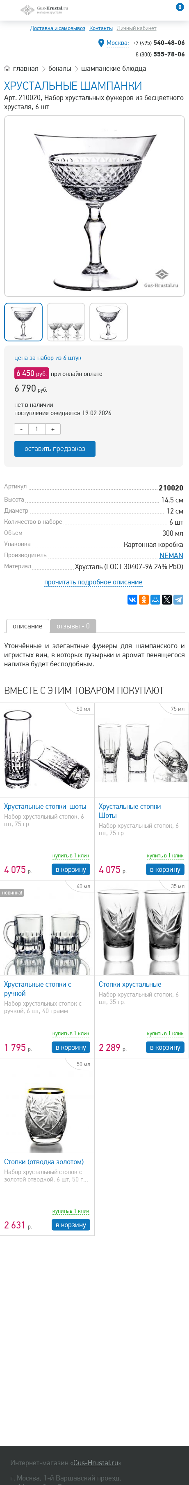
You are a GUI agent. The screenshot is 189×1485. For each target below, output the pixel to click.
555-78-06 (160, 54)
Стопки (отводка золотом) (44, 1161)
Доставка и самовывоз (57, 28)
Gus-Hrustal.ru (95, 1462)
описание (28, 625)
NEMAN (171, 555)
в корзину (71, 869)
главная (26, 68)
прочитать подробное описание (93, 581)
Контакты (101, 28)
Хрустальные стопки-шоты (45, 806)
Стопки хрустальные (130, 984)
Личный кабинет (137, 28)
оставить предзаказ (55, 448)
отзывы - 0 (73, 625)
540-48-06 (159, 42)
